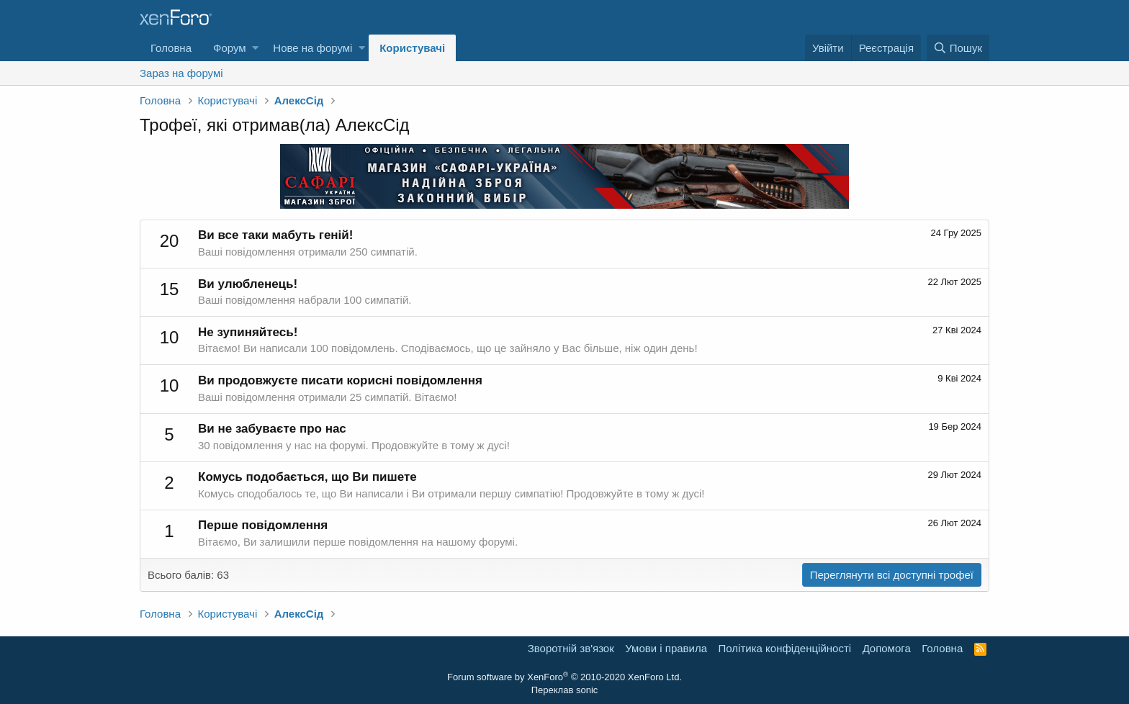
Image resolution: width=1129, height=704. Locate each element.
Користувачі (412, 48)
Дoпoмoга (887, 648)
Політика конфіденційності (785, 648)
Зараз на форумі (181, 73)
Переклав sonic (564, 690)
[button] (255, 48)
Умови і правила (666, 648)
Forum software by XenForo (564, 677)
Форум (229, 48)
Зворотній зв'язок (571, 648)
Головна (171, 48)
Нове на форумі (312, 48)
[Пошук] (958, 48)
